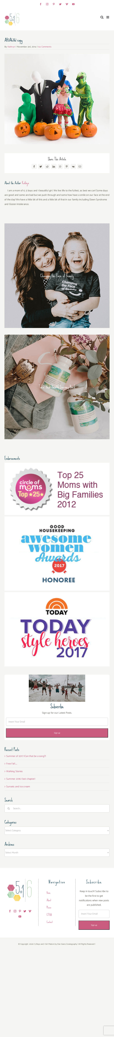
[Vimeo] (29, 911)
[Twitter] (24, 911)
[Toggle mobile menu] (108, 17)
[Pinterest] (20, 911)
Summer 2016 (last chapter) (20, 779)
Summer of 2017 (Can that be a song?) (26, 756)
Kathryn (11, 47)
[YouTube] (20, 916)
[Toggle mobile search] (101, 17)
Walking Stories (14, 771)
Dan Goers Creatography (67, 944)
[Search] (8, 808)
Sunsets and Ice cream (18, 787)
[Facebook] (10, 911)
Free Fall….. (11, 764)
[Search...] (57, 808)
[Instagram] (15, 911)
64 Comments (44, 47)
